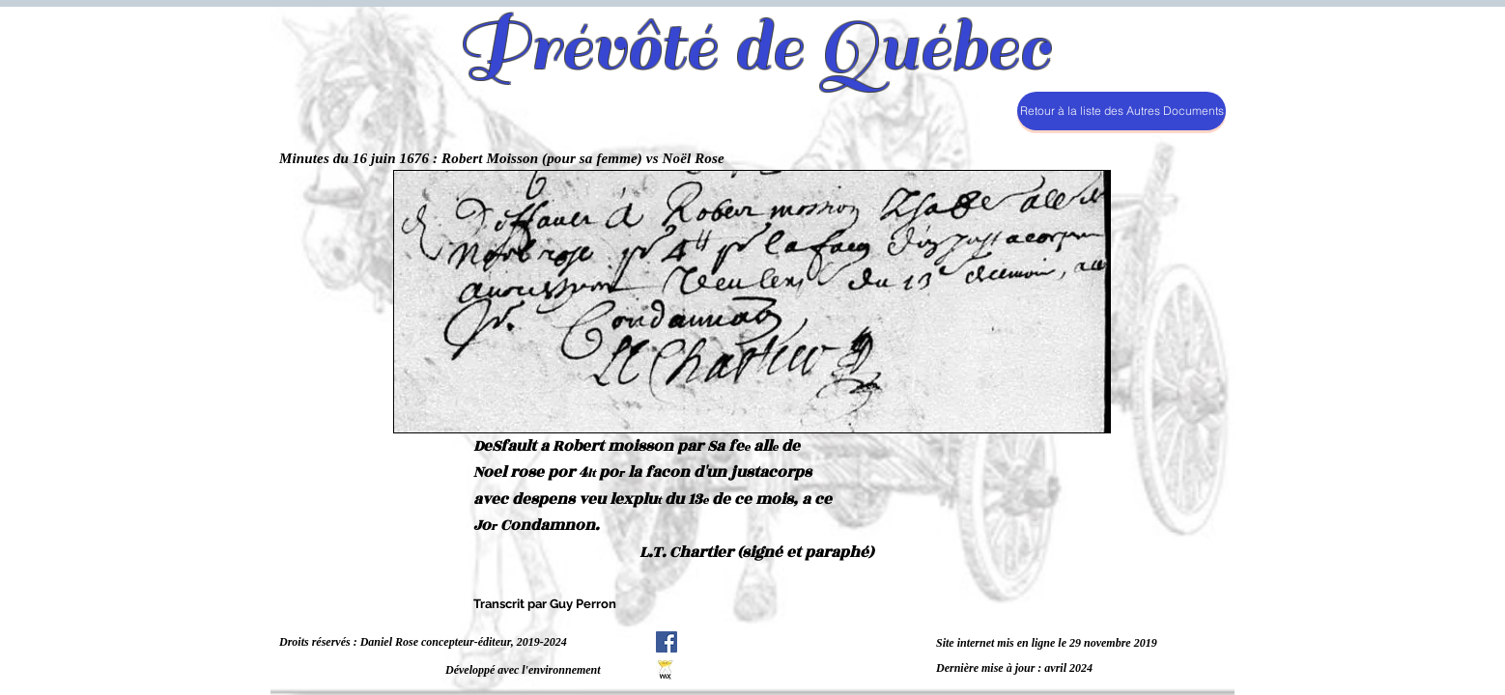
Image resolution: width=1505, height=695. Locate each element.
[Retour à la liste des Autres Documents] (1121, 111)
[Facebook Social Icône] (666, 642)
